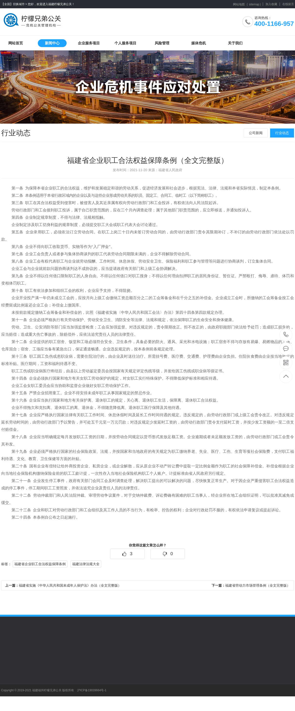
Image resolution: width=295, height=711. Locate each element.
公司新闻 (256, 133)
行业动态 (282, 133)
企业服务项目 (89, 43)
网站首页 (15, 43)
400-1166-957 (286, 334)
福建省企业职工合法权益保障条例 (40, 564)
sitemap (254, 4)
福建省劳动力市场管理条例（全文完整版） (251, 585)
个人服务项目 (125, 43)
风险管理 (162, 43)
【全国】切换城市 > (14, 4)
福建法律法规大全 (86, 564)
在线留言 (288, 4)
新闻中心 (52, 43)
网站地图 (239, 4)
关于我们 (235, 43)
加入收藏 (271, 4)
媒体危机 (198, 43)
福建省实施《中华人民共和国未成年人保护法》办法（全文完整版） (63, 585)
